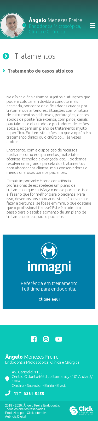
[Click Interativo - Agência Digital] (81, 414)
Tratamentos (34, 56)
